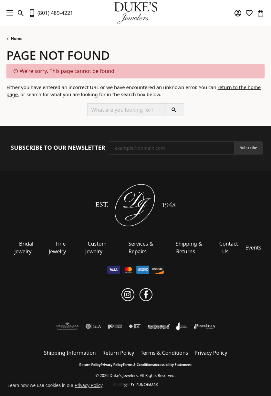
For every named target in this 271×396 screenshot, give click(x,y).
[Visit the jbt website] (135, 326)
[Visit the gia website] (93, 326)
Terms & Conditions (164, 352)
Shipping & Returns (189, 247)
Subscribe (248, 147)
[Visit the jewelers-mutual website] (159, 326)
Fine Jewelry (57, 247)
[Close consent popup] (126, 386)
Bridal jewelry (23, 247)
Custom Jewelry (96, 247)
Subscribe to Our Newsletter (58, 147)
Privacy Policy (210, 352)
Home (17, 38)
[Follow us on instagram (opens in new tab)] (127, 294)
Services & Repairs (140, 247)
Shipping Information (70, 352)
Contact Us (228, 247)
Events (253, 247)
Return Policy (118, 352)
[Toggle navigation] (8, 13)
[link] (50, 12)
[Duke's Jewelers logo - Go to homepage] (135, 13)
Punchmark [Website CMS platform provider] (147, 384)
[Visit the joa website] (182, 326)
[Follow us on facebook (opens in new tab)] (146, 294)
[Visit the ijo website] (115, 326)
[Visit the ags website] (67, 326)
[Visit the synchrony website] (204, 326)
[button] (21, 12)
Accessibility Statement (173, 364)
